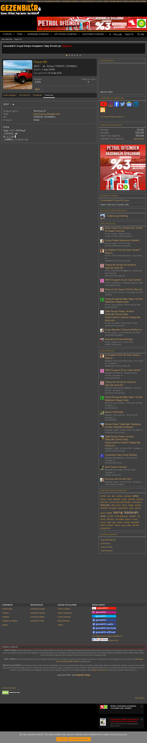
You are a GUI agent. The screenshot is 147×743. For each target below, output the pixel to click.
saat (109, 522)
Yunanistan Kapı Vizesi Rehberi (121, 455)
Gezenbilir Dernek (38, 613)
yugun (126, 200)
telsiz (102, 525)
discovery (116, 505)
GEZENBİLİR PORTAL (52, 2)
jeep (109, 512)
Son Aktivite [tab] (24, 95)
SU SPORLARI (111, 307)
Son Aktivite (7, 39)
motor (132, 516)
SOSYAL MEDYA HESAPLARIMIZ (109, 2)
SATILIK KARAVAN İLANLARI (117, 246)
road (134, 519)
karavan (131, 512)
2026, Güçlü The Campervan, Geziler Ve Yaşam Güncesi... (124, 229)
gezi (131, 508)
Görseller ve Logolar (10, 621)
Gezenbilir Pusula (38, 609)
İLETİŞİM (143, 2)
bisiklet (116, 499)
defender (105, 505)
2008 (102, 496)
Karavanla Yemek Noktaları (119, 339)
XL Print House (105, 543)
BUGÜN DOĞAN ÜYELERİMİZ (113, 210)
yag (123, 525)
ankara (119, 496)
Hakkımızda (7, 609)
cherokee (137, 502)
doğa (131, 505)
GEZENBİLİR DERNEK (70, 2)
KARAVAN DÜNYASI (38, 34)
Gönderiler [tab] (37, 95)
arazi (110, 499)
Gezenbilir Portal (37, 621)
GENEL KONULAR (113, 344)
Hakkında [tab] (49, 95)
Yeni (19, 34)
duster (138, 505)
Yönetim (5, 613)
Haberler (5, 617)
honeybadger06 (107, 200)
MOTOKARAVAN (112, 285)
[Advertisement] (122, 577)
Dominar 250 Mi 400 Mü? (118, 479)
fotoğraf (113, 508)
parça (128, 519)
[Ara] (140, 34)
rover (103, 522)
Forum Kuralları (64, 609)
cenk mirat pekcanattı (120, 502)
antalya (127, 496)
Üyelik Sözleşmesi (65, 613)
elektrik (104, 508)
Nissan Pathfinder (114, 412)
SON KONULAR (107, 351)
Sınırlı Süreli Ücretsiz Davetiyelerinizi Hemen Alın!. (124, 722)
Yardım (60, 625)
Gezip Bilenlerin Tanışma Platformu (123, 329)
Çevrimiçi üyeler (109, 195)
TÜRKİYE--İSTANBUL (66, 66)
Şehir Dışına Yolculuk (115, 467)
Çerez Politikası (64, 621)
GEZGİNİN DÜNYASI (93, 34)
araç (136, 496)
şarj (114, 522)
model (110, 516)
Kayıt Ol (18, 39)
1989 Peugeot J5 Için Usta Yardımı (123, 280)
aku (113, 496)
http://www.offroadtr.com (46, 114)
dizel (124, 505)
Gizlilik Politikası (64, 617)
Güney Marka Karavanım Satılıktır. (122, 240)
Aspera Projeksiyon (107, 550)
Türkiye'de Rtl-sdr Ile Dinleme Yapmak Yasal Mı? (120, 266)
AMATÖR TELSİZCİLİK (115, 276)
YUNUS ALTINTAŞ (117, 216)
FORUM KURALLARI (130, 2)
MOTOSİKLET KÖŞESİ (114, 484)
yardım (135, 525)
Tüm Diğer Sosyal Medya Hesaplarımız (107, 636)
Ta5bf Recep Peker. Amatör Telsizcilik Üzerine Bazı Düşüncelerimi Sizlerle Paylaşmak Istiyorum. (122, 316)
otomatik (119, 519)
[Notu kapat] (141, 706)
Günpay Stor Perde (106, 547)
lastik (103, 516)
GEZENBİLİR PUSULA (35, 2)
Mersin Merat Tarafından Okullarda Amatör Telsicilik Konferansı (122, 426)
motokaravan (121, 516)
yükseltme (105, 528)
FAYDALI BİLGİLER (113, 463)
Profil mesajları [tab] (9, 95)
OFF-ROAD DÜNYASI (65, 34)
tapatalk (135, 522)
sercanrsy (139, 138)
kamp (118, 512)
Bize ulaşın (139, 698)
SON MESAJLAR (107, 223)
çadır (124, 499)
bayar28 (119, 200)
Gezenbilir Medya (37, 617)
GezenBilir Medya (83, 675)
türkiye (110, 525)
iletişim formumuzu (99, 670)
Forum (7, 34)
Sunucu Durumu (9, 688)
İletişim (5, 625)
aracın (103, 499)
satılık (119, 522)
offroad (110, 519)
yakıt (128, 525)
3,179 (38, 82)
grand (103, 513)
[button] (13, 34)
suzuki (127, 522)
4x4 (108, 496)
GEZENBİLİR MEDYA (88, 2)
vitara (117, 525)
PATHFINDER (111, 420)
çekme (131, 499)
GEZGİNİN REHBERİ (114, 335)
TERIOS (108, 295)
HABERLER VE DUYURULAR (117, 261)
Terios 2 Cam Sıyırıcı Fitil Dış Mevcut (123, 289)
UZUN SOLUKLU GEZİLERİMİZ (118, 236)
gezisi (137, 508)
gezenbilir (123, 508)
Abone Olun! (105, 640)
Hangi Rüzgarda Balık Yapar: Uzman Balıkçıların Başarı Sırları (124, 300)
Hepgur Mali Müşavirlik (108, 540)
